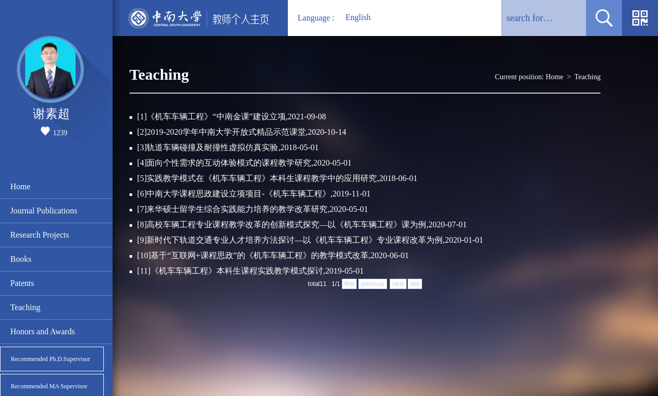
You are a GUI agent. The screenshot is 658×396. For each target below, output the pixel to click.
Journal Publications (43, 210)
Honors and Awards (42, 331)
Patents (22, 283)
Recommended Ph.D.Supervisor (50, 359)
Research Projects (39, 234)
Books (20, 259)
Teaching (25, 307)
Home (20, 186)
